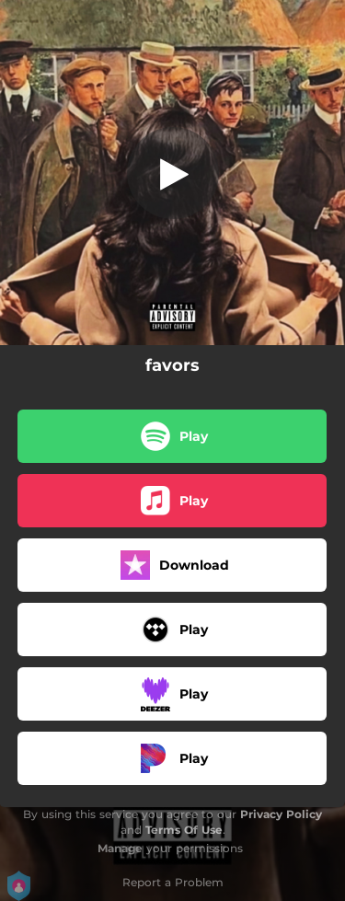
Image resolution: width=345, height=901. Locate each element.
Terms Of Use (184, 830)
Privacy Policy (281, 814)
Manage (120, 848)
